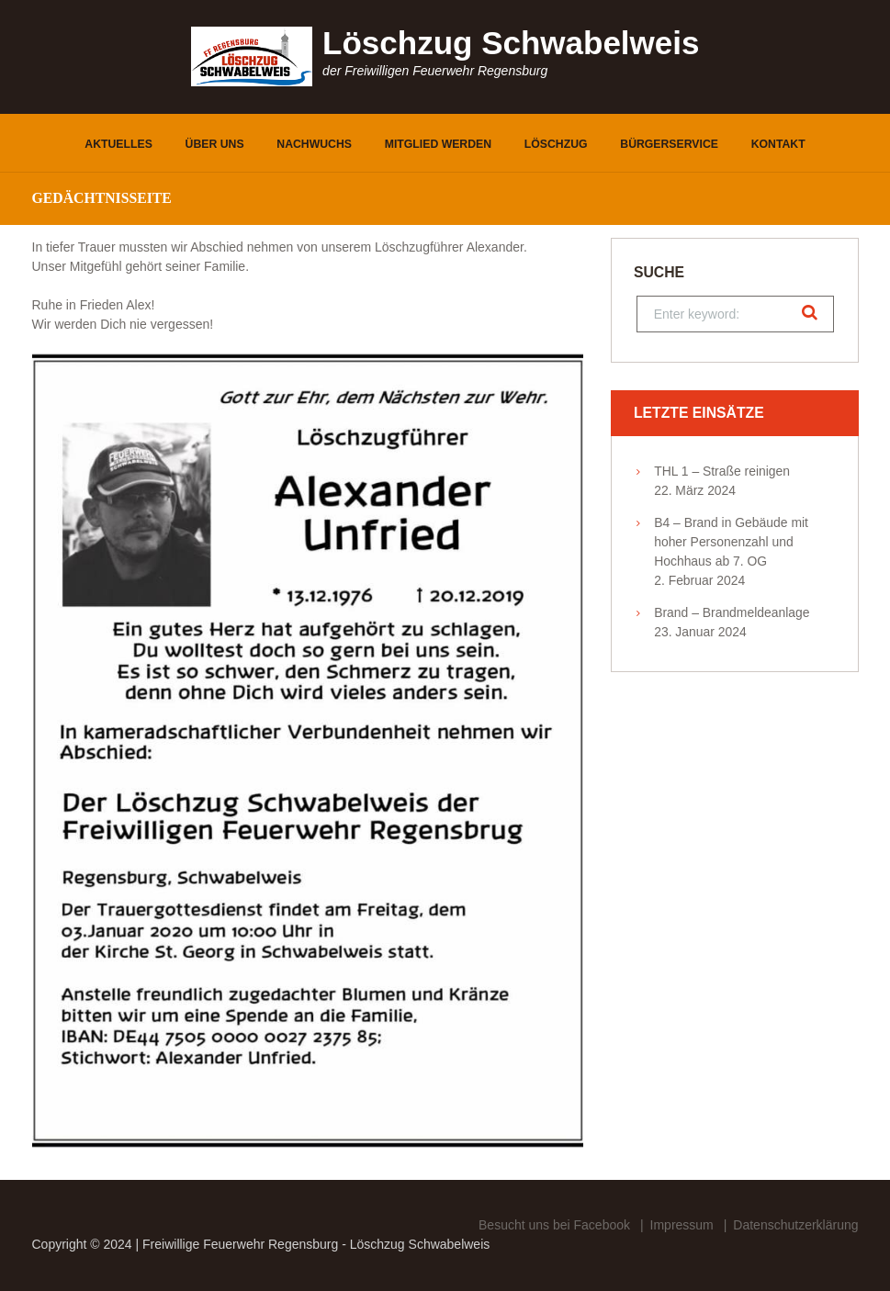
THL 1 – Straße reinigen (722, 471)
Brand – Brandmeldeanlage (731, 612)
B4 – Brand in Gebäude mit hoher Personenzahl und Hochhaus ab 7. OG (731, 541)
